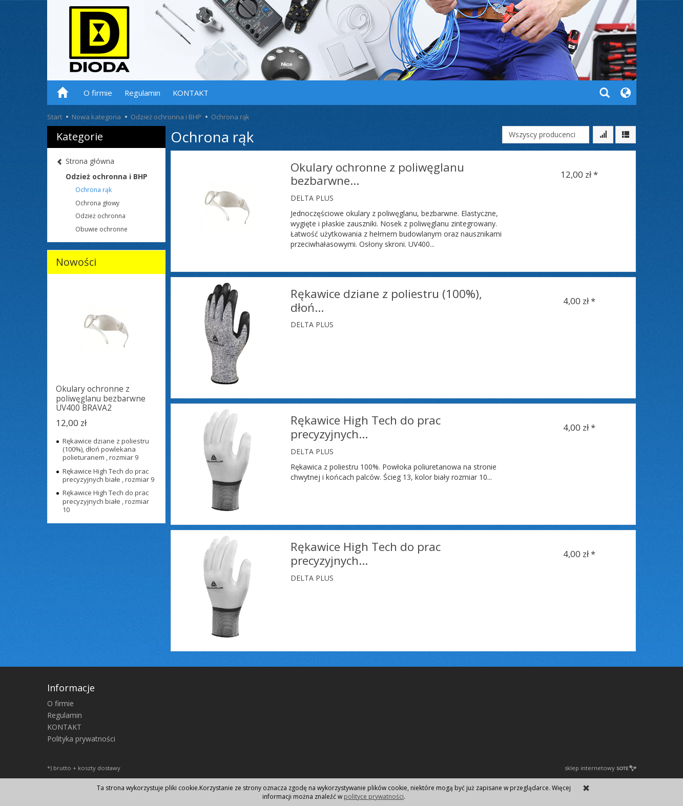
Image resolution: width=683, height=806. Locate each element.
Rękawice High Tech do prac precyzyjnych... (366, 427)
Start (54, 116)
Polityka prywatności (81, 739)
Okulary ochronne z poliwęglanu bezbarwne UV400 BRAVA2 (101, 398)
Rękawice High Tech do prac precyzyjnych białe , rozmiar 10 (106, 501)
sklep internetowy (600, 768)
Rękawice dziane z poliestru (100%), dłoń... (386, 300)
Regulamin (142, 93)
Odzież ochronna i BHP (107, 176)
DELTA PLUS (312, 198)
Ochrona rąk (93, 189)
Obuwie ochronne (101, 229)
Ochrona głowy (97, 203)
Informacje (71, 688)
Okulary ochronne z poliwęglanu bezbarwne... (377, 174)
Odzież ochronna (100, 215)
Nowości (76, 262)
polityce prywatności (374, 796)
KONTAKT (191, 93)
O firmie (98, 93)
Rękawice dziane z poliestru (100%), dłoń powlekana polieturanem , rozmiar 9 (106, 449)
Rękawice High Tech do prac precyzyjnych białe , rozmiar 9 (108, 475)
